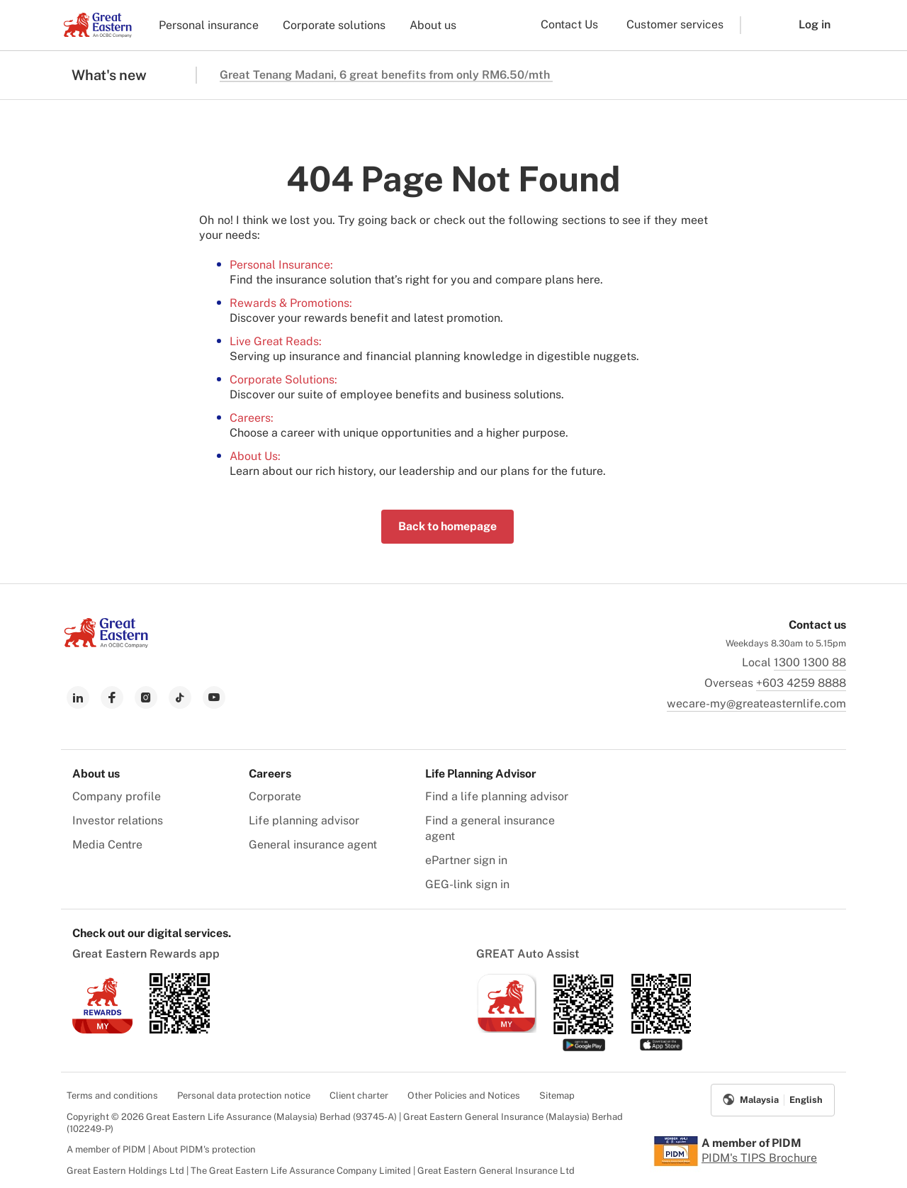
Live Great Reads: (276, 341)
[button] (759, 25)
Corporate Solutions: (283, 379)
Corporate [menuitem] (275, 796)
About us (433, 25)
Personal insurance (209, 25)
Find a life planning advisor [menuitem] (496, 796)
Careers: (252, 418)
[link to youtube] (214, 697)
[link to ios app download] (102, 1029)
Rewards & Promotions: (291, 303)
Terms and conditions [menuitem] (112, 1095)
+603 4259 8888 (801, 683)
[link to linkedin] (78, 697)
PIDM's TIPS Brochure (759, 1158)
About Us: (255, 456)
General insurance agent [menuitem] (313, 844)
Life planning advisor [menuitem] (304, 820)
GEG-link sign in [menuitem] (467, 884)
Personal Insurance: (281, 264)
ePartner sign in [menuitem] (466, 860)
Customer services (674, 24)
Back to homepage (447, 526)
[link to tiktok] (180, 697)
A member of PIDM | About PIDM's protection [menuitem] (161, 1149)
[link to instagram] (146, 697)
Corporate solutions (334, 25)
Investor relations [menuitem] (117, 820)
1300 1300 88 (810, 662)
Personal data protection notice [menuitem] (243, 1095)
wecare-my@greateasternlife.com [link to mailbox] (756, 703)
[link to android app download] (180, 1029)
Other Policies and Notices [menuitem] (463, 1095)
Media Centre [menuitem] (107, 844)
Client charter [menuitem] (358, 1095)
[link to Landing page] (106, 644)
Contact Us (569, 24)
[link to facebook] (112, 697)
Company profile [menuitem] (116, 796)
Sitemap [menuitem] (557, 1095)
